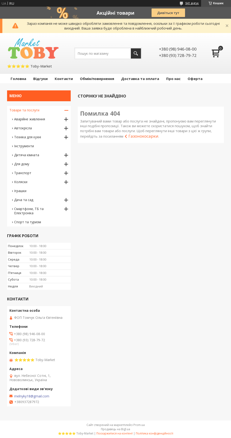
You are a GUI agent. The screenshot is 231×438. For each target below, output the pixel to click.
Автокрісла (23, 128)
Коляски (20, 182)
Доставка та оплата (140, 78)
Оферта (195, 78)
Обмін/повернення (97, 78)
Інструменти (24, 146)
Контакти (64, 78)
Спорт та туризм (27, 222)
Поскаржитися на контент (114, 433)
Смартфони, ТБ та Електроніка (29, 210)
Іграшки (20, 191)
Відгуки (40, 78)
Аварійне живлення (29, 119)
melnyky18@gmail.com (31, 396)
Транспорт (22, 173)
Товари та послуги (24, 110)
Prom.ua (139, 425)
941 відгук (192, 3)
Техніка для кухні (27, 137)
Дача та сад (23, 200)
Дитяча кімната (26, 155)
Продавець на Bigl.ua (115, 429)
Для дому (21, 164)
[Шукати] (136, 53)
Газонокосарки (143, 136)
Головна (18, 78)
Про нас (173, 78)
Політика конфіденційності (154, 433)
